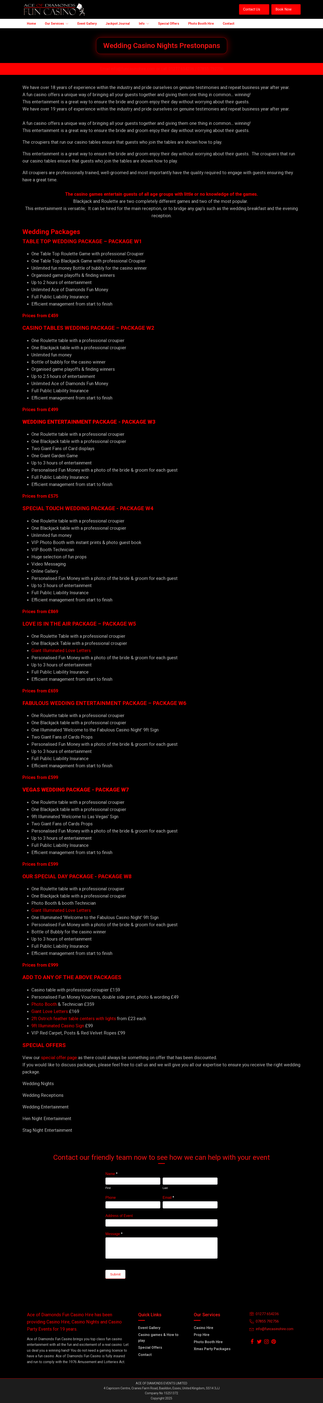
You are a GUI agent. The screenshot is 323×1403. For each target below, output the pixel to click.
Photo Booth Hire (208, 1342)
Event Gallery (149, 1328)
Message (113, 1234)
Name (111, 1174)
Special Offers (150, 1347)
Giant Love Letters (49, 1011)
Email (168, 1197)
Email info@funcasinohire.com (127, 68)
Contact (145, 1355)
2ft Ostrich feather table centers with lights (73, 1018)
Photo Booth (44, 1004)
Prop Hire (202, 1335)
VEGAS (31, 790)
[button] (254, 9)
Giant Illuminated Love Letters (61, 650)
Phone (110, 1197)
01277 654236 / (182, 68)
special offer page (59, 1057)
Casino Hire (203, 1328)
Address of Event (119, 1216)
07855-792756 (210, 68)
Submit (115, 1274)
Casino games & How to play (158, 1338)
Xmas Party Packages (212, 1349)
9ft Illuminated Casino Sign (57, 1025)
